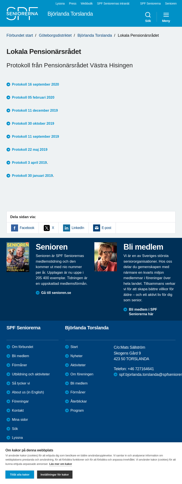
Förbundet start (20, 35)
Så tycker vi (21, 383)
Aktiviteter (78, 365)
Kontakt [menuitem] (18, 410)
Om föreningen (82, 374)
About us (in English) (28, 392)
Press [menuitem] (72, 3)
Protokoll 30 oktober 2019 (33, 123)
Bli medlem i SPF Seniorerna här (143, 312)
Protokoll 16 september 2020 (35, 84)
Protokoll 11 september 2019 (35, 136)
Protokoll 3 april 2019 (29, 162)
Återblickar (79, 401)
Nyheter (77, 356)
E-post (106, 228)
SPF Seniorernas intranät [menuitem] (113, 3)
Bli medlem (20, 356)
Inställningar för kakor (55, 474)
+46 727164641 (141, 369)
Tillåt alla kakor (20, 474)
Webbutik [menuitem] (87, 3)
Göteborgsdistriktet (55, 35)
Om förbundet (22, 347)
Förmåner (19, 365)
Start (74, 347)
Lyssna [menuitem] (60, 3)
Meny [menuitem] (166, 17)
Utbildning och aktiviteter (31, 374)
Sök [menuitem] (148, 17)
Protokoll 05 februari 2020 (33, 97)
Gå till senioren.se (56, 293)
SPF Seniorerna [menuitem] (150, 3)
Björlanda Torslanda (94, 35)
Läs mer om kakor (60, 464)
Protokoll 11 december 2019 (35, 110)
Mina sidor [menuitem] (20, 419)
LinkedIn (78, 228)
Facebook (27, 228)
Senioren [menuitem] (171, 3)
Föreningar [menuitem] (20, 401)
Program (77, 410)
